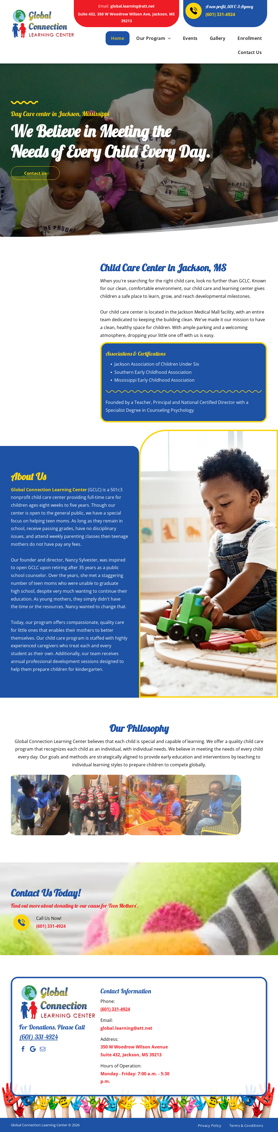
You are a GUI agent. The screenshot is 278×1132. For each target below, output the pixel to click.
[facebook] (23, 1049)
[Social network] (33, 1049)
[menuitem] (116, 38)
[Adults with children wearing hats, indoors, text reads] (52, 337)
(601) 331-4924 (220, 14)
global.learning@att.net (132, 6)
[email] (43, 1049)
